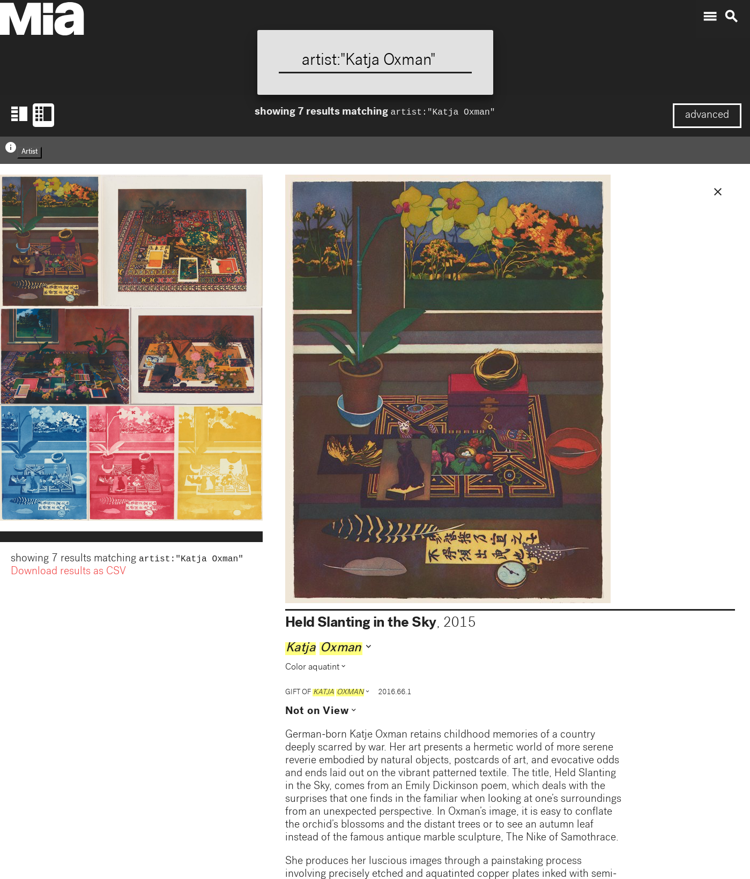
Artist (29, 152)
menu (710, 17)
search (731, 17)
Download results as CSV (68, 573)
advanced (707, 115)
